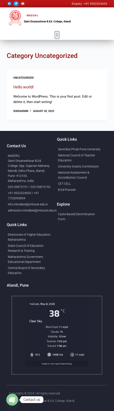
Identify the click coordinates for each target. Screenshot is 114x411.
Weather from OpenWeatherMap (57, 368)
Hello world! (23, 87)
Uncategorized (23, 77)
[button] (57, 35)
